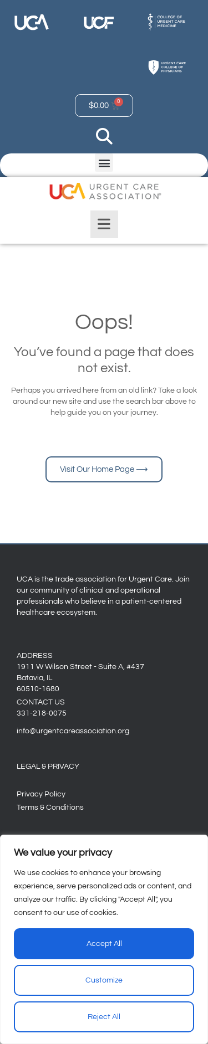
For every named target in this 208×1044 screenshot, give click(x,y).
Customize (104, 980)
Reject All (104, 1017)
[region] (104, 939)
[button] (104, 162)
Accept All (104, 944)
